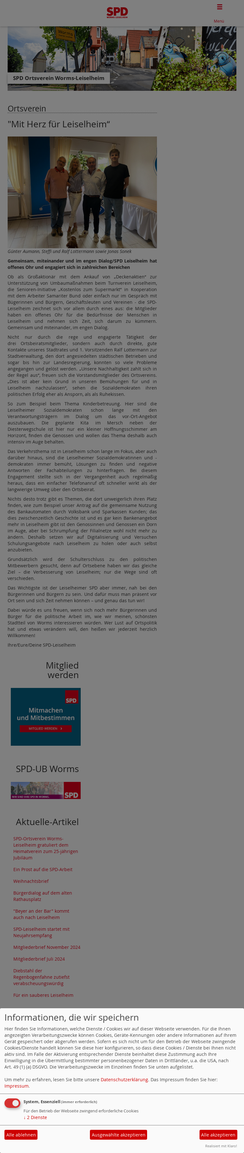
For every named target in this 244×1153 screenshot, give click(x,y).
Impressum (16, 1086)
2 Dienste (35, 1117)
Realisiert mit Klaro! (221, 1145)
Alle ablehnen (21, 1135)
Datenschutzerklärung (124, 1079)
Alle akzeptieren (218, 1135)
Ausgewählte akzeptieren (119, 1135)
